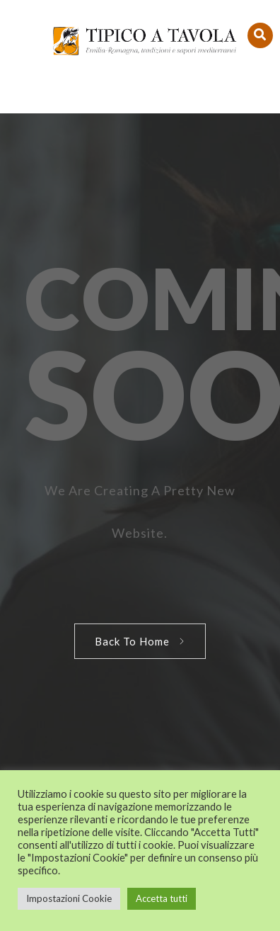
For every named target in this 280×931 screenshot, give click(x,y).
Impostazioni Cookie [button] (69, 898)
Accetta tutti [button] (161, 898)
